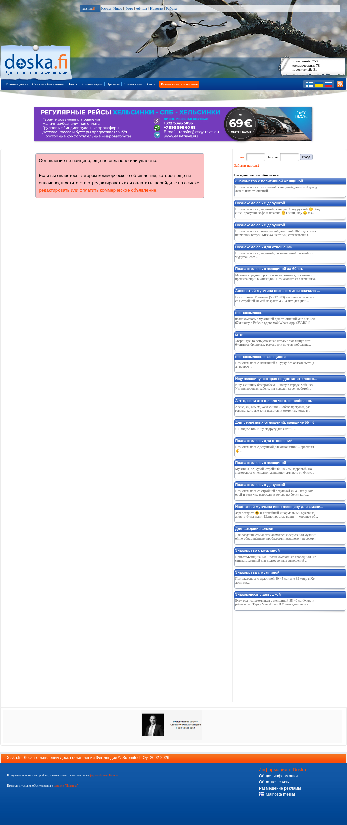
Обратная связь (274, 782)
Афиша (141, 8)
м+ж (239, 335)
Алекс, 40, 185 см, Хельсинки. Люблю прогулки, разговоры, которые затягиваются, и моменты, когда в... (272, 408)
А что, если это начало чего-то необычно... (275, 400)
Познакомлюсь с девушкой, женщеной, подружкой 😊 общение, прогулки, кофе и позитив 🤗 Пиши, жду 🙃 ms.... (277, 211)
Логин (239, 157)
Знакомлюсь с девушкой (258, 594)
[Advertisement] (285, 655)
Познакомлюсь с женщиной (260, 463)
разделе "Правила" (66, 785)
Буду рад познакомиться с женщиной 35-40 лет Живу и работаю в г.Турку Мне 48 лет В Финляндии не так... (274, 602)
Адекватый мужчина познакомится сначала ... (277, 291)
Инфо (117, 8)
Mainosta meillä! (277, 794)
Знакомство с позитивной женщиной (269, 181)
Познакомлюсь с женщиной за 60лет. (269, 269)
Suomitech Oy (134, 757)
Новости (156, 8)
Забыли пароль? (247, 165)
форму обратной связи (103, 775)
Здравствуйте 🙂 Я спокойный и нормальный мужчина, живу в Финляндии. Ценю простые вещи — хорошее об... (276, 514)
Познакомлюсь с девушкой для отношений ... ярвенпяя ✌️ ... (274, 449)
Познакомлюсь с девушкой (260, 203)
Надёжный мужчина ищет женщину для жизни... (279, 507)
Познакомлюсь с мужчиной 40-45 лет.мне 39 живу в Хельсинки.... (275, 580)
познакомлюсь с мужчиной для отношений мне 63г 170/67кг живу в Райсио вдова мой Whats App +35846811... (275, 321)
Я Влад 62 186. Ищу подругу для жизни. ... (266, 429)
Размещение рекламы (280, 788)
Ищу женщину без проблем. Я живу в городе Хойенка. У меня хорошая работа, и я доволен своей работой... (274, 386)
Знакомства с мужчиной (257, 572)
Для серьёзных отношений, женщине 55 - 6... (276, 422)
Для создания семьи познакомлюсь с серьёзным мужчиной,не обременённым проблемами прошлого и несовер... (275, 536)
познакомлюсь (249, 313)
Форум (105, 8)
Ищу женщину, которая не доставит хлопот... (276, 379)
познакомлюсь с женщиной (260, 357)
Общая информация (278, 776)
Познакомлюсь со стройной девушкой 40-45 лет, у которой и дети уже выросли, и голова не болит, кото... (274, 492)
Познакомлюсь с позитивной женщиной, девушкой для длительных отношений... (276, 189)
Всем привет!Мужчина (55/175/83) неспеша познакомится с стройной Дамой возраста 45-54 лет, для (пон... (275, 299)
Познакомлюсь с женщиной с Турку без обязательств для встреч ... (274, 364)
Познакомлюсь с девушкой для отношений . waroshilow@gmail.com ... (274, 255)
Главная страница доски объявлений (36, 61)
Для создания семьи (254, 528)
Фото (129, 8)
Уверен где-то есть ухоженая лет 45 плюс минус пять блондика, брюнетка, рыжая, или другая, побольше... (273, 342)
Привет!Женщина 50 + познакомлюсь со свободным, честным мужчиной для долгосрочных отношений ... (275, 558)
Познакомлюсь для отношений (264, 247)
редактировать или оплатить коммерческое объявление (97, 190)
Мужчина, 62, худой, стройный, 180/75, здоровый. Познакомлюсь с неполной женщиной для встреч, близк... (274, 470)
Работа (171, 8)
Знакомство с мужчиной (257, 550)
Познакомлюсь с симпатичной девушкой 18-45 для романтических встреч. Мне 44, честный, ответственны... (275, 233)
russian (88, 8)
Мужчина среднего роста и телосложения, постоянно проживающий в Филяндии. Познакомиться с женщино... (276, 277)
